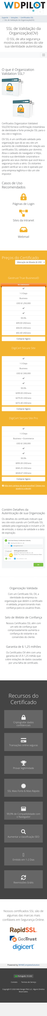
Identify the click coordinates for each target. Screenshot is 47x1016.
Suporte (5, 17)
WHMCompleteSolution (29, 965)
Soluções (14, 17)
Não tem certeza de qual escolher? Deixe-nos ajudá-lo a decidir (23, 487)
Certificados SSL (26, 17)
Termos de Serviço (28, 982)
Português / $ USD (23, 976)
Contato (14, 982)
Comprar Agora (23, 338)
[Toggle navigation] (43, 55)
